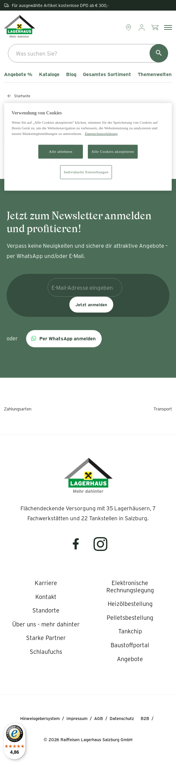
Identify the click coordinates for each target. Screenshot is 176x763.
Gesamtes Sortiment (107, 74)
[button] (64, 338)
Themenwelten (155, 74)
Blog (71, 74)
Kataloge (49, 74)
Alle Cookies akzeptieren (112, 151)
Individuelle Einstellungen (86, 172)
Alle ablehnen (60, 151)
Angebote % (18, 74)
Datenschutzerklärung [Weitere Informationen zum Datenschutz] (101, 133)
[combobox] (88, 53)
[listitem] (46, 583)
